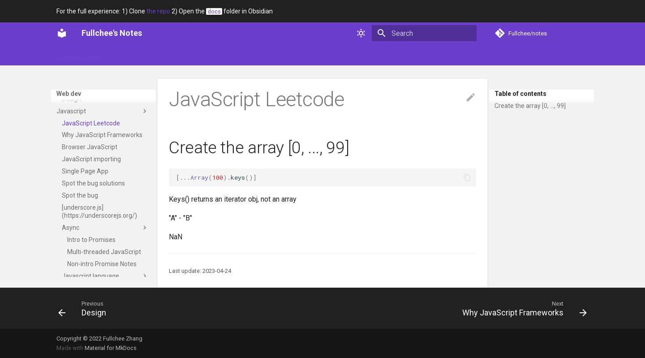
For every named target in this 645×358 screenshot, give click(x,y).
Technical (237, 55)
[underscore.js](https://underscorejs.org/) (99, 276)
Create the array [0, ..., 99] (530, 105)
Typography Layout (100, 127)
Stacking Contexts (98, 115)
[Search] (424, 33)
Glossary (125, 55)
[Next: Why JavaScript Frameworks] (522, 308)
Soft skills (199, 55)
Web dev (275, 55)
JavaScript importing (91, 223)
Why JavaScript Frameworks (102, 199)
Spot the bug (80, 259)
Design (102, 139)
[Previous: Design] (85, 308)
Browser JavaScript (89, 211)
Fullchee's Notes (79, 55)
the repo (158, 11)
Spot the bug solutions (93, 247)
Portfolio (161, 55)
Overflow (85, 91)
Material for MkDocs (111, 348)
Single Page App (85, 235)
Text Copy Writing (86, 151)
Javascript (102, 176)
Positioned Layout (98, 103)
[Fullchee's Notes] (62, 33)
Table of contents (520, 93)
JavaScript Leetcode (91, 187)
